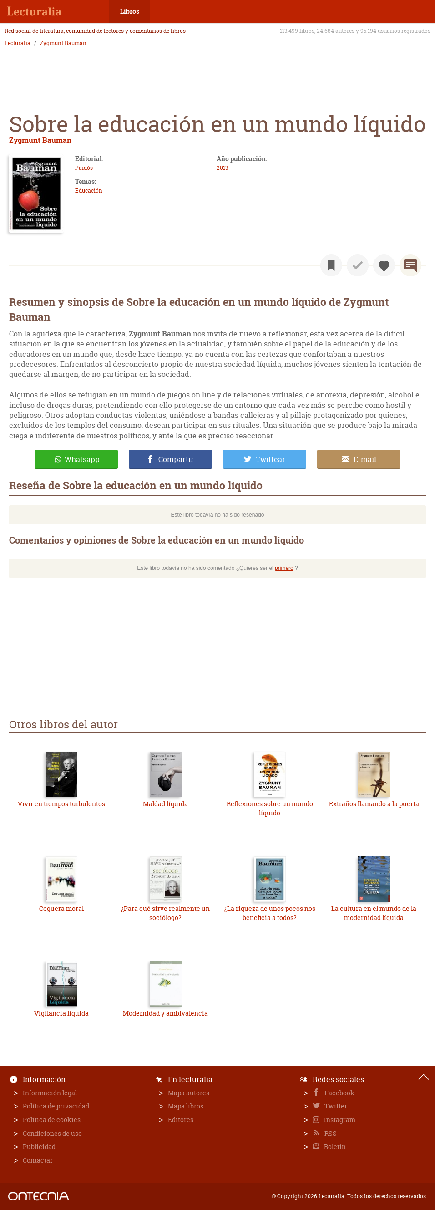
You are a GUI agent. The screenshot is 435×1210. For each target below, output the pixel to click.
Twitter (335, 1106)
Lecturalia (17, 43)
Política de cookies (52, 1119)
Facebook (338, 1092)
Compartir (176, 459)
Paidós (84, 168)
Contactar (38, 1160)
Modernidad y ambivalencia (165, 1013)
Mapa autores (188, 1092)
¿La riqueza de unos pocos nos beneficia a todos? (269, 913)
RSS (330, 1133)
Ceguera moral (61, 908)
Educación (88, 190)
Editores (180, 1119)
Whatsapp (82, 459)
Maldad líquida (165, 803)
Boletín (334, 1146)
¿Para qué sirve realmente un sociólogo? (165, 913)
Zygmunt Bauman (63, 43)
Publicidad (39, 1146)
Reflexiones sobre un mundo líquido (270, 808)
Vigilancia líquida (61, 1013)
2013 (222, 168)
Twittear (270, 459)
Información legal (50, 1092)
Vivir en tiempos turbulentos (61, 803)
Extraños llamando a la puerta (374, 803)
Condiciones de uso (52, 1133)
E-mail (365, 459)
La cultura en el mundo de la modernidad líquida (373, 913)
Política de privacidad (56, 1106)
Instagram (339, 1119)
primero (284, 568)
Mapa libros (185, 1106)
